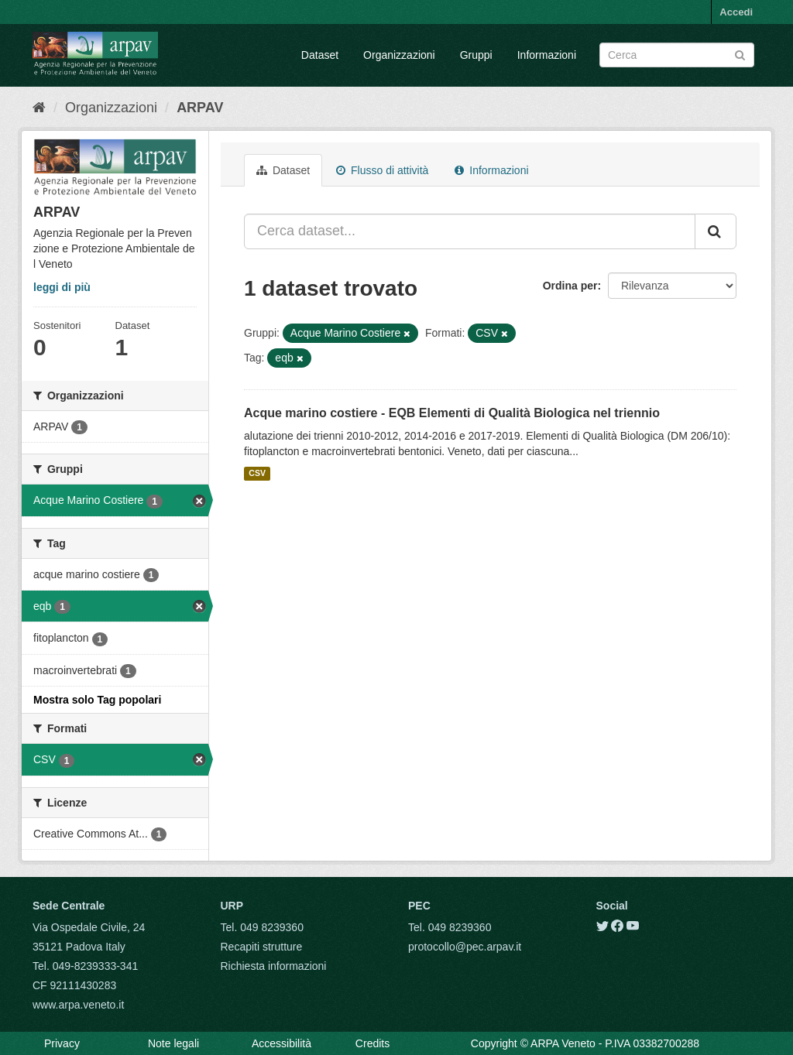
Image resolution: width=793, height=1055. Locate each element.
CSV (257, 473)
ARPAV (200, 107)
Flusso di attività (382, 170)
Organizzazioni (399, 55)
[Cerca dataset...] (469, 231)
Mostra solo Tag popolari (97, 700)
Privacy (62, 1043)
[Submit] (740, 53)
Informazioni (546, 55)
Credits (372, 1043)
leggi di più (62, 287)
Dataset (319, 55)
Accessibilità (281, 1043)
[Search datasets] (676, 55)
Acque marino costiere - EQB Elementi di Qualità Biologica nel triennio (452, 413)
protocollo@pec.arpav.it (464, 946)
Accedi (736, 12)
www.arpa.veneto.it (78, 1004)
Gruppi (476, 55)
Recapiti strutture (262, 946)
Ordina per (570, 285)
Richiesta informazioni (274, 966)
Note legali (173, 1043)
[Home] (39, 107)
